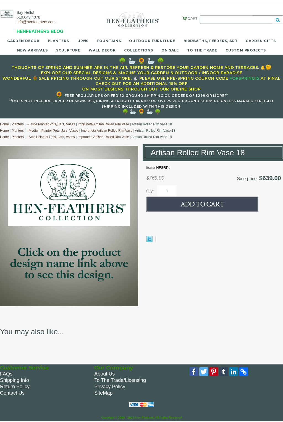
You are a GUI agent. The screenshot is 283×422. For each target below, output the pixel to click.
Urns (83, 41)
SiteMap (103, 393)
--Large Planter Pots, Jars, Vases (51, 124)
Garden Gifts (261, 41)
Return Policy (15, 386)
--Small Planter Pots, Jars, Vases (51, 137)
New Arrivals (32, 50)
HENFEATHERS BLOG (40, 31)
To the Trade (202, 50)
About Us (104, 374)
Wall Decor (102, 50)
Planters (58, 41)
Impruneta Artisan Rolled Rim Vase (103, 124)
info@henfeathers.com (36, 22)
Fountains (109, 41)
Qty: (150, 190)
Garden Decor (23, 41)
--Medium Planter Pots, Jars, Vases (52, 131)
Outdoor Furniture (152, 41)
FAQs (6, 374)
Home (4, 124)
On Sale (170, 50)
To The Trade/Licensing (120, 380)
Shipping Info (14, 380)
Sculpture (68, 50)
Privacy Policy (109, 386)
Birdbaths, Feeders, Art (211, 41)
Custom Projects (246, 50)
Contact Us (12, 393)
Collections (138, 50)
